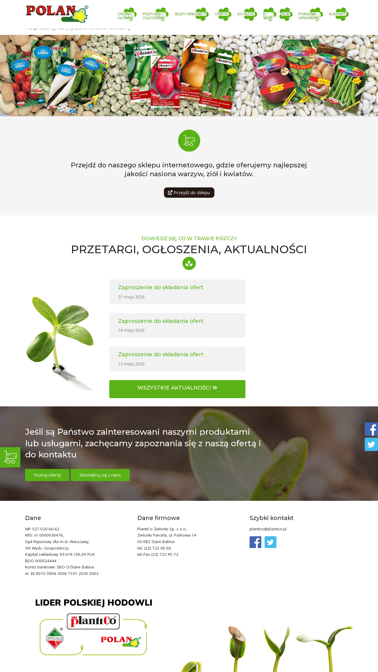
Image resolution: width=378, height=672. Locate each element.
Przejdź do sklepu (189, 192)
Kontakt (337, 14)
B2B (285, 14)
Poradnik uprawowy (309, 16)
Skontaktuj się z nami (102, 444)
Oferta (221, 14)
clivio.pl (345, 668)
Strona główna (125, 16)
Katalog (245, 14)
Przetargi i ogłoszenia (154, 16)
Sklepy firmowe (189, 14)
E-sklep (268, 16)
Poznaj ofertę (48, 444)
